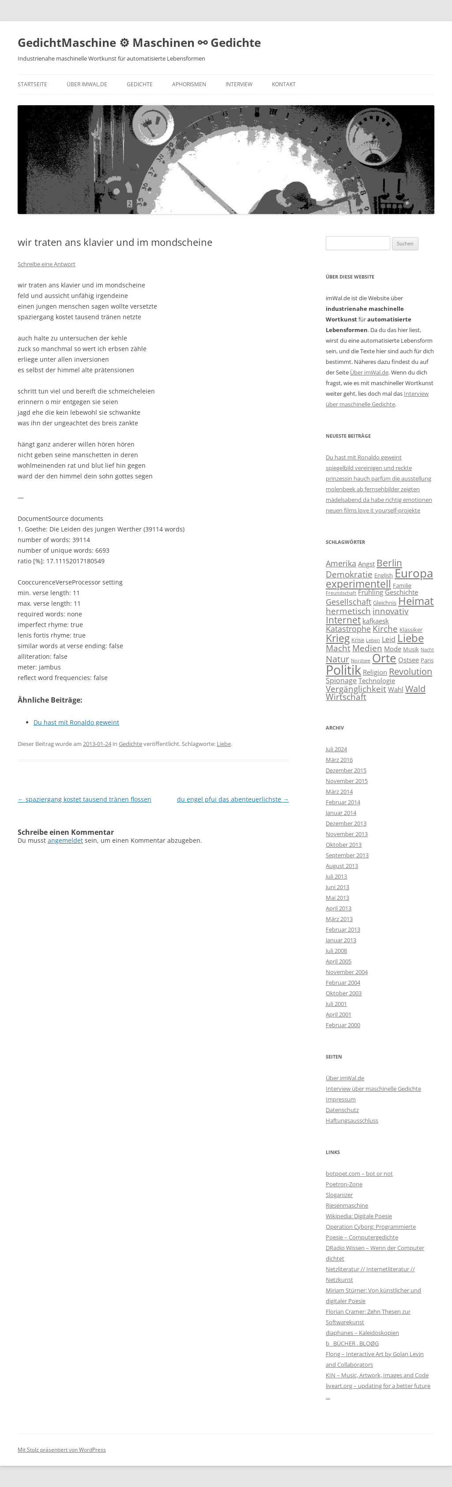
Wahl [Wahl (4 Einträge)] (395, 689)
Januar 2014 (341, 813)
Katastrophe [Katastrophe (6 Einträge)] (348, 628)
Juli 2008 (336, 951)
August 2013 (342, 866)
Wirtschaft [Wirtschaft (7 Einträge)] (346, 696)
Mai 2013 (337, 898)
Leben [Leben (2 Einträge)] (373, 640)
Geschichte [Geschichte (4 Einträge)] (401, 592)
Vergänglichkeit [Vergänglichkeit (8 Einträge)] (356, 689)
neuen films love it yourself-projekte (373, 510)
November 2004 (347, 972)
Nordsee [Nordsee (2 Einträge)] (360, 660)
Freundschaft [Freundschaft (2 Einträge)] (341, 593)
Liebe (224, 744)
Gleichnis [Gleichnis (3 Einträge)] (384, 603)
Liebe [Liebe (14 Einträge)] (410, 638)
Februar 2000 (343, 1025)
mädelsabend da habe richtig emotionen (379, 500)
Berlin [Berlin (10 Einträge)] (389, 562)
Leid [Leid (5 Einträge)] (389, 639)
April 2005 (338, 961)
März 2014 (339, 791)
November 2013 (347, 834)
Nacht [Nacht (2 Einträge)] (427, 649)
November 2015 (347, 781)
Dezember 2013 (346, 823)
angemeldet (65, 840)
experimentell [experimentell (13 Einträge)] (358, 584)
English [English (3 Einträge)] (383, 575)
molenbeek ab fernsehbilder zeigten (373, 489)
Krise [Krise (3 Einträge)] (357, 640)
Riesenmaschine (347, 1205)
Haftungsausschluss (352, 1120)
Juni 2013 (337, 887)
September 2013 (347, 855)
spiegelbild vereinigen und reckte (369, 468)
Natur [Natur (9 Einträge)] (337, 659)
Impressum (341, 1099)
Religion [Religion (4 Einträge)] (375, 672)
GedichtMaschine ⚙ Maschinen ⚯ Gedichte (139, 42)
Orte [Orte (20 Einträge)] (384, 658)
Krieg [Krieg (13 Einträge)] (338, 638)
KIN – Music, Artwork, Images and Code (377, 1375)
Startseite (32, 84)
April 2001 (338, 1014)
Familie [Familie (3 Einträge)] (402, 585)
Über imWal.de (87, 84)
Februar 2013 (343, 929)
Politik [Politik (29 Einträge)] (343, 670)
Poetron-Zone (344, 1184)
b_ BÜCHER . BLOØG (352, 1343)
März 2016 (339, 760)
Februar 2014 (343, 802)
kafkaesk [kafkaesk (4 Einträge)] (375, 620)
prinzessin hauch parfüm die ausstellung (378, 478)
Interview (239, 84)
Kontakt (284, 84)
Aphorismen (189, 84)
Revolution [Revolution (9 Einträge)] (410, 671)
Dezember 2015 (346, 770)
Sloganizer (339, 1195)
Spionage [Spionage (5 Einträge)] (341, 680)
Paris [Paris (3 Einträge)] (427, 660)
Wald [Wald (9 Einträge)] (415, 688)
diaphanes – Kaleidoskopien (362, 1333)
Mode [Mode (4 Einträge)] (392, 648)
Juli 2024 (336, 749)
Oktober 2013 (344, 845)
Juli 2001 (336, 1004)
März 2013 (339, 919)
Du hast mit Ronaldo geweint (364, 457)
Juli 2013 (336, 876)
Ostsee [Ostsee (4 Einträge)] (408, 659)
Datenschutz (342, 1110)
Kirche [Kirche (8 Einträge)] (385, 629)
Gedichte (140, 84)
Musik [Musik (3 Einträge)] (411, 649)
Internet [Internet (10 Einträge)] (343, 619)
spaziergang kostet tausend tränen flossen (84, 799)
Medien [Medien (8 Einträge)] (367, 648)
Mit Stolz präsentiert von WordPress (62, 1449)
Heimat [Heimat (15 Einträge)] (416, 600)
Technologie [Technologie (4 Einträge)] (376, 680)
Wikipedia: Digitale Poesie (359, 1216)
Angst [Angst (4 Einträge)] (366, 563)
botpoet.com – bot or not (359, 1173)
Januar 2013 (341, 940)
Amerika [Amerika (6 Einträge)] (341, 563)
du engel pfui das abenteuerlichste (233, 799)
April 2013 (338, 908)
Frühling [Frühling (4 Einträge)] (370, 592)
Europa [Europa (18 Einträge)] (414, 573)
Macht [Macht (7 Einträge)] (338, 648)
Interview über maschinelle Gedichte (373, 1089)
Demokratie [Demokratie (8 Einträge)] (349, 574)
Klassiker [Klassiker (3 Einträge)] (410, 630)
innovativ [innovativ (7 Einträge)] (390, 610)
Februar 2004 (343, 982)
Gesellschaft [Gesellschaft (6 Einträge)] (348, 601)
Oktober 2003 (344, 993)
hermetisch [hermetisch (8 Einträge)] (348, 611)
